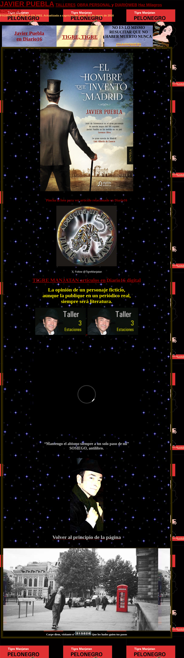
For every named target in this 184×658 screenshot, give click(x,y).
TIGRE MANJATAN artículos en (68, 280)
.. (86, 334)
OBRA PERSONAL (94, 5)
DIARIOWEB (126, 5)
